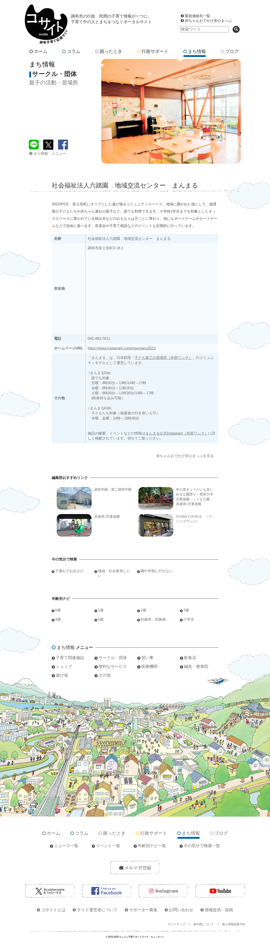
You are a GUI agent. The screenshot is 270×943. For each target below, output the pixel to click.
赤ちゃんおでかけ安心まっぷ (208, 21)
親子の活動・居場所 (53, 82)
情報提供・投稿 (219, 910)
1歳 (101, 610)
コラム (71, 51)
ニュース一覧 (66, 845)
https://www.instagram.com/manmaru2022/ (122, 348)
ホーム (38, 51)
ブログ (230, 51)
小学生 (188, 619)
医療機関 (149, 666)
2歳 (143, 610)
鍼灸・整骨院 (196, 666)
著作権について (203, 924)
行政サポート (153, 51)
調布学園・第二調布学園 (112, 489)
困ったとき (108, 51)
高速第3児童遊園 (107, 516)
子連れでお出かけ (69, 571)
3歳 (186, 610)
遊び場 (62, 675)
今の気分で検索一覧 (202, 845)
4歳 (58, 619)
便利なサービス (113, 666)
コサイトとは (53, 910)
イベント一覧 (108, 845)
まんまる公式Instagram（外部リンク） (176, 433)
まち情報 (194, 51)
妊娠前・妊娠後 (153, 619)
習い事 (147, 657)
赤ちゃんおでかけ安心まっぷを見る (185, 456)
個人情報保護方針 (233, 924)
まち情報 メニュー (47, 153)
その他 (105, 675)
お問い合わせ (181, 910)
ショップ (64, 666)
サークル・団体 (113, 657)
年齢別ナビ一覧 (152, 845)
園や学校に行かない (157, 571)
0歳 (58, 610)
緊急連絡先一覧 (197, 16)
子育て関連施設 (70, 657)
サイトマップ (176, 924)
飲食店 (190, 657)
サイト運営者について (97, 910)
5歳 (101, 619)
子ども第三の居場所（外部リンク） (163, 358)
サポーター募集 (143, 910)
